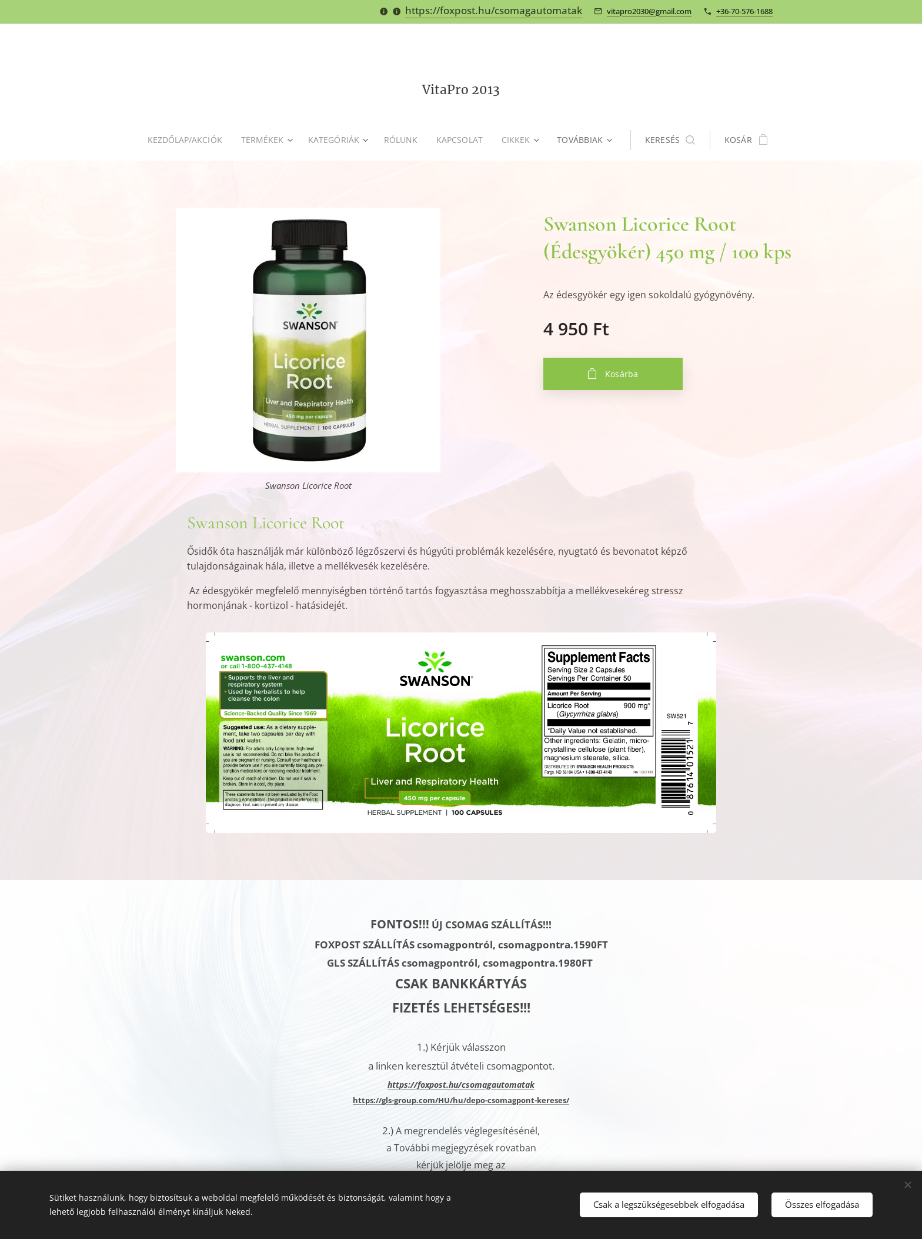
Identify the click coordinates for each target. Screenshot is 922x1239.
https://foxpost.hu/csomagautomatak (493, 10)
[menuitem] (187, 140)
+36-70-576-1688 (744, 11)
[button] (673, 140)
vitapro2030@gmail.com (649, 11)
